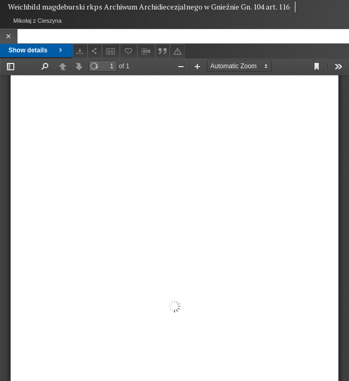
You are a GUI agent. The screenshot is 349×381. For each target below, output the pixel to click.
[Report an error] (177, 51)
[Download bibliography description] (146, 51)
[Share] (95, 51)
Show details (36, 50)
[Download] (80, 51)
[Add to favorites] (129, 51)
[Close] (9, 36)
